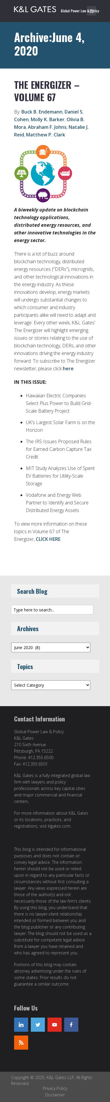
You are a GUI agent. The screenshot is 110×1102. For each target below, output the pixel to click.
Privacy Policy (55, 1088)
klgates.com (59, 826)
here (68, 368)
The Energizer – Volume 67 (46, 91)
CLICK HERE (48, 539)
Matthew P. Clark (45, 134)
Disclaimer (55, 1095)
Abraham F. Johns (47, 127)
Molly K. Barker (48, 119)
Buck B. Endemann (41, 112)
